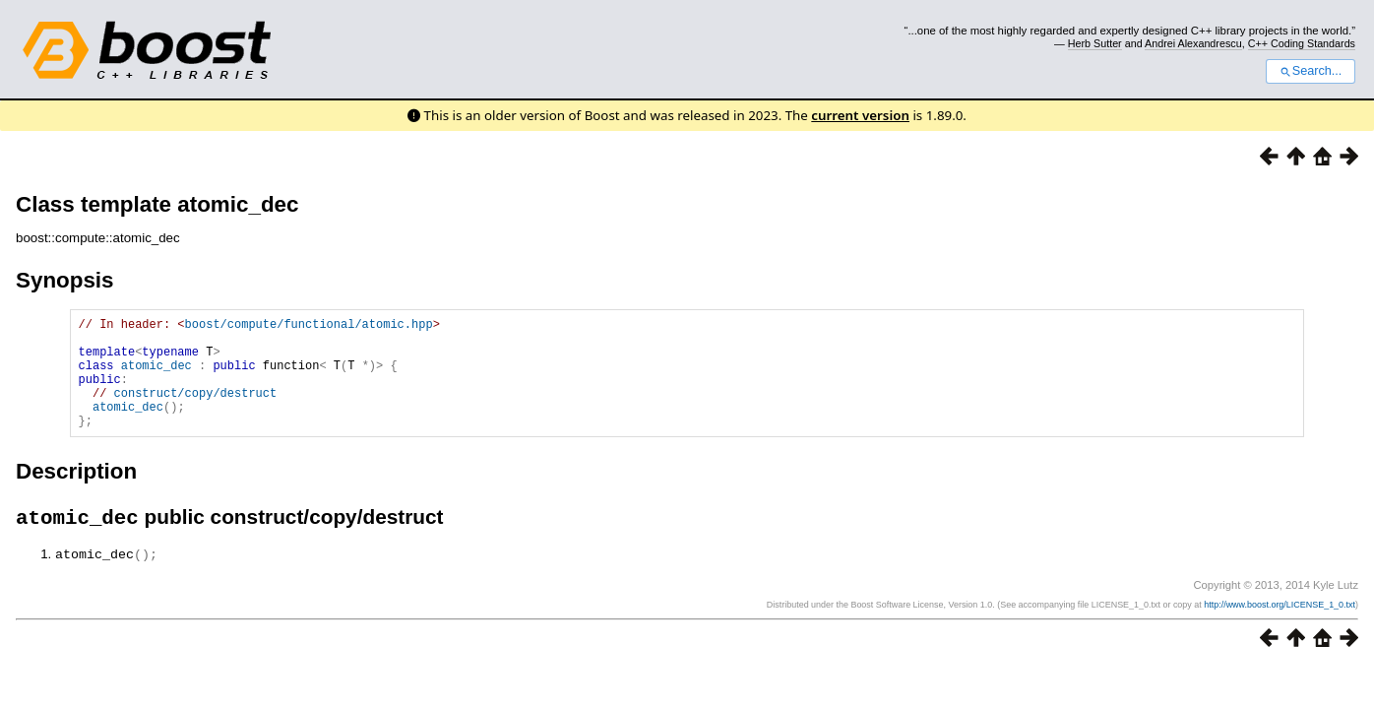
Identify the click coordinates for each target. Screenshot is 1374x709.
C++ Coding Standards (1301, 43)
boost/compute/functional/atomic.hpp (309, 326)
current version (860, 115)
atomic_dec (156, 376)
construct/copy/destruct (196, 410)
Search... (1311, 71)
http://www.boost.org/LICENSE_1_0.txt (1279, 630)
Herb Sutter (1095, 43)
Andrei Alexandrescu (1193, 43)
